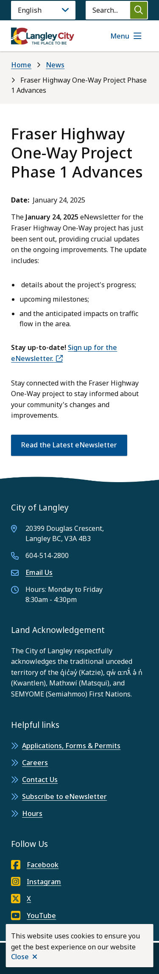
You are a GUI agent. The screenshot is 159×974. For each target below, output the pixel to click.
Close (20, 956)
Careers (35, 762)
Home (21, 64)
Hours (32, 813)
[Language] (43, 10)
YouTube (33, 915)
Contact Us (40, 779)
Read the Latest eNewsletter (69, 445)
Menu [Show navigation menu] (119, 36)
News (55, 64)
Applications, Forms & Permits (71, 745)
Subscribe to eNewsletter (64, 796)
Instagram (36, 881)
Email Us (39, 572)
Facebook (35, 864)
